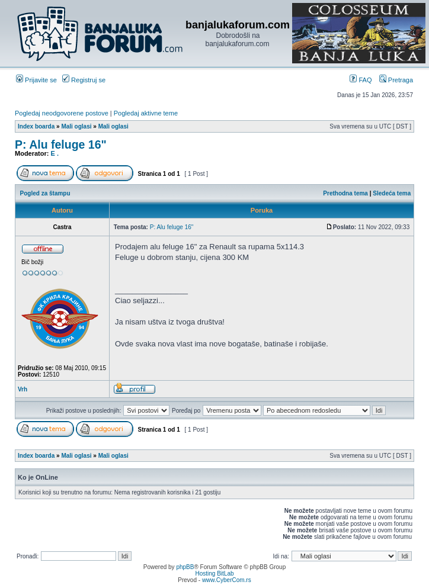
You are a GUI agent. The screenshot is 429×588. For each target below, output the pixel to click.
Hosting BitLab (214, 573)
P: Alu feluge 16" (61, 144)
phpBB (185, 567)
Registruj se (83, 79)
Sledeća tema (392, 193)
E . (55, 153)
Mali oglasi (76, 126)
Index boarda (36, 126)
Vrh (22, 389)
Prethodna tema (345, 193)
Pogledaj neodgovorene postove (61, 113)
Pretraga (396, 79)
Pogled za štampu (45, 193)
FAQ (361, 79)
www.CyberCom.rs (226, 580)
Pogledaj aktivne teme (146, 113)
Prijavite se (36, 79)
